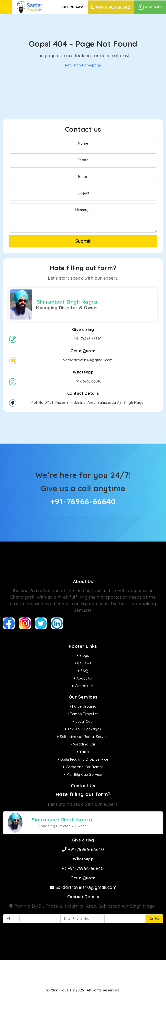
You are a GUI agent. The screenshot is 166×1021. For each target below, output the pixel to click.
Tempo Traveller (83, 714)
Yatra (83, 752)
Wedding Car (83, 744)
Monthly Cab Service (83, 774)
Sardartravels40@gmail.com (83, 887)
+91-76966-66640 (110, 7)
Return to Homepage (83, 65)
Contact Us (83, 686)
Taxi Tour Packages (83, 729)
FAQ (83, 671)
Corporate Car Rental (83, 767)
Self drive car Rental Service (83, 736)
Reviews (83, 663)
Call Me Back (72, 7)
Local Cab (83, 721)
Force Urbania (83, 706)
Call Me (154, 918)
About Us (83, 678)
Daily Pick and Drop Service (83, 759)
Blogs (83, 655)
